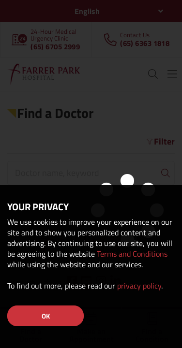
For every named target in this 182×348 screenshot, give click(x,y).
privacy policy (139, 285)
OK (46, 316)
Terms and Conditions (132, 254)
